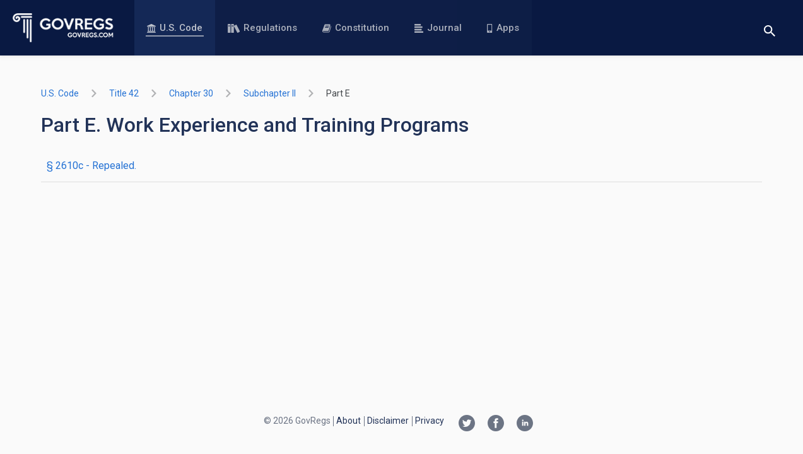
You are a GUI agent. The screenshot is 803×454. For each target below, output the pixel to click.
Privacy (429, 421)
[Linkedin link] (525, 424)
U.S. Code (174, 27)
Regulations (262, 27)
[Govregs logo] (63, 27)
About (348, 421)
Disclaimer (388, 421)
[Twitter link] (467, 424)
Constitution (355, 27)
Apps (503, 27)
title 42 (124, 93)
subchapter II (269, 93)
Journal (438, 27)
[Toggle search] (769, 28)
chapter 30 (191, 93)
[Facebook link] (496, 424)
